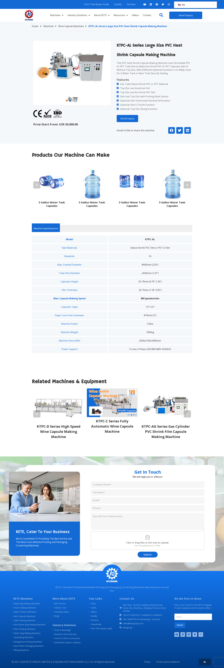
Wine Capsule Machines (73, 26)
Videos (135, 15)
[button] (161, 15)
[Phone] (147, 508)
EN (181, 4)
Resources (121, 15)
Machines (56, 15)
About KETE (102, 15)
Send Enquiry (127, 118)
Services (131, 4)
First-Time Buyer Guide (96, 4)
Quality (118, 4)
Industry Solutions (78, 15)
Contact (147, 15)
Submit (147, 554)
